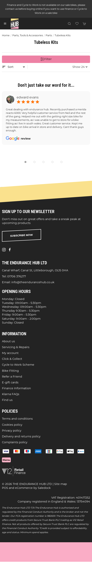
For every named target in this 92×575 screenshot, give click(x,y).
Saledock (44, 488)
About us (8, 341)
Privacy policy (11, 430)
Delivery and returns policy (21, 436)
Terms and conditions (17, 418)
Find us (7, 400)
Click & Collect (12, 359)
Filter (46, 59)
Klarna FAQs (10, 394)
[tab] (25, 162)
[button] (5, 24)
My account (10, 353)
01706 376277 (16, 276)
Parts (49, 35)
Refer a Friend (12, 376)
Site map (60, 484)
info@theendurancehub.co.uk (32, 282)
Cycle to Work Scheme (18, 364)
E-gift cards (10, 382)
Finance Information (16, 388)
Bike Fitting (10, 370)
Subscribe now (21, 235)
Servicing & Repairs (15, 347)
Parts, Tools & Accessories (27, 35)
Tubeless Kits (62, 35)
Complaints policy (14, 442)
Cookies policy (12, 424)
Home (6, 35)
